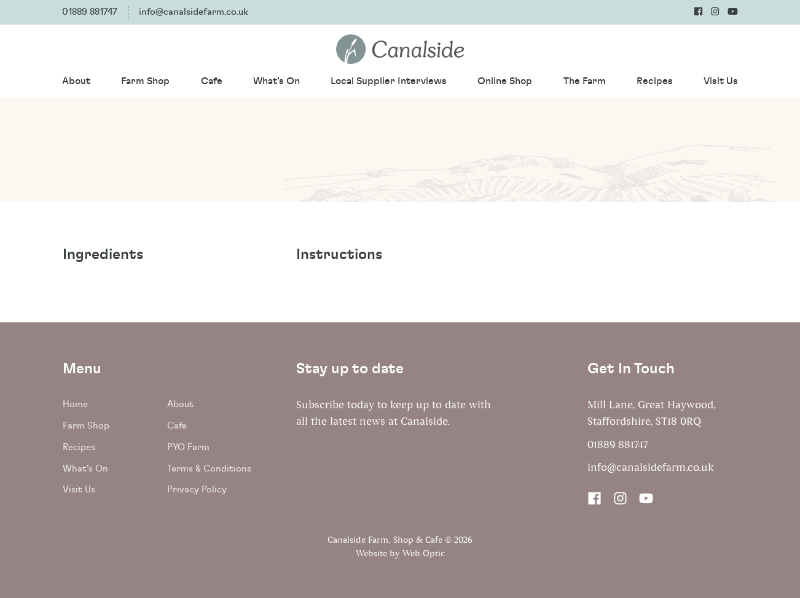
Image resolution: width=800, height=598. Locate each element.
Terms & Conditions (209, 469)
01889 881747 (89, 12)
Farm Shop (145, 81)
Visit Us (721, 81)
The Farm (584, 81)
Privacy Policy (197, 489)
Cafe (211, 81)
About (76, 81)
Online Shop (504, 81)
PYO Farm (188, 447)
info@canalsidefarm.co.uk (193, 12)
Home (75, 404)
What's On (276, 81)
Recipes (655, 81)
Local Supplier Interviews (389, 81)
